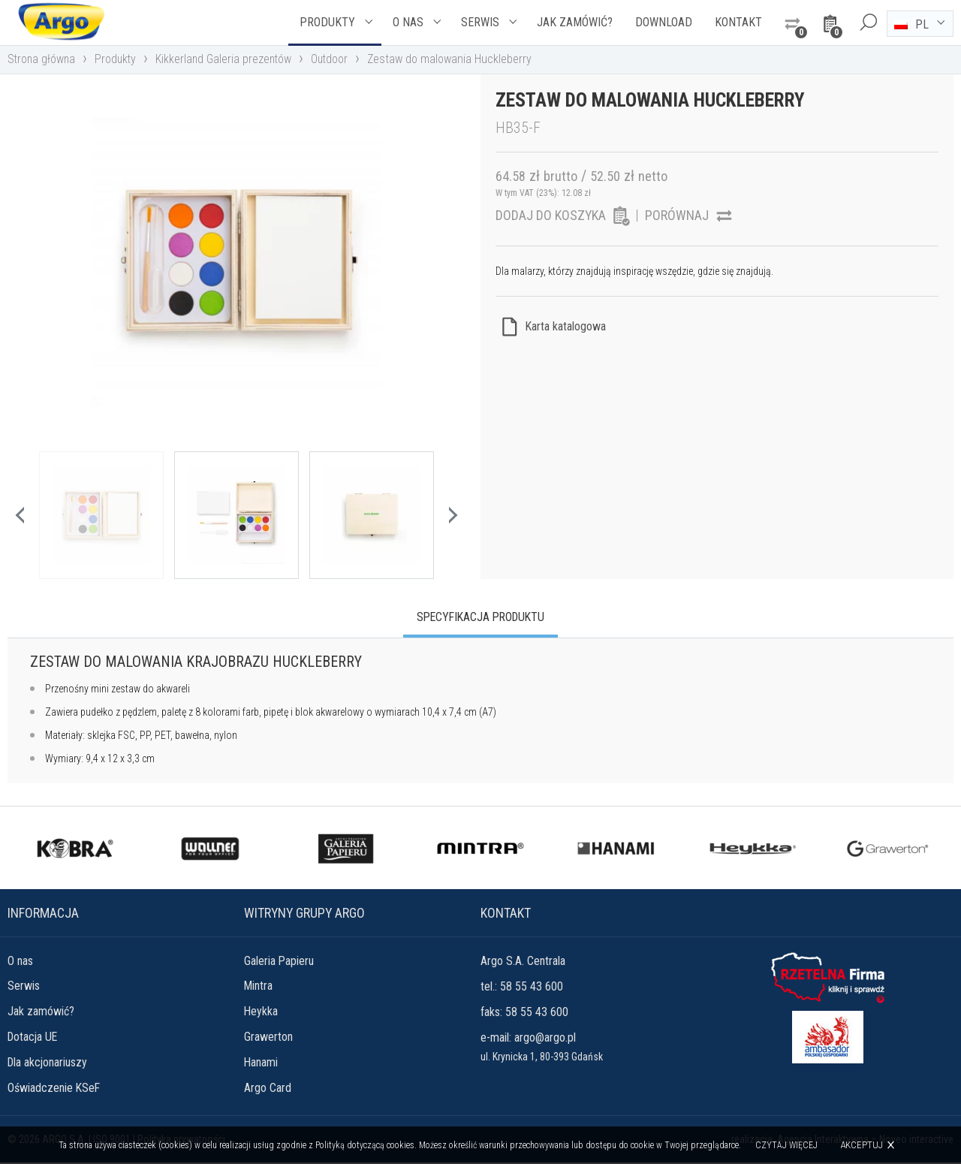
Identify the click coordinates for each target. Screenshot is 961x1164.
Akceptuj (862, 1144)
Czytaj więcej (787, 1145)
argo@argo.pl (545, 1037)
